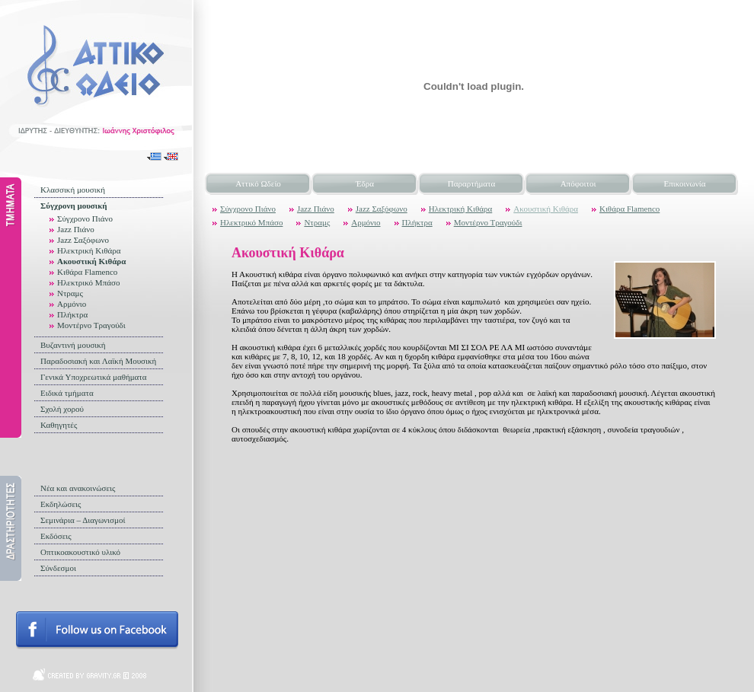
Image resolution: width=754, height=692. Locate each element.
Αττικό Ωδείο (258, 183)
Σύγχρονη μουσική (73, 205)
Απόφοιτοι (578, 183)
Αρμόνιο (71, 303)
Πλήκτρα (72, 314)
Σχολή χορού (62, 408)
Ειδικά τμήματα (67, 392)
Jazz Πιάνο (75, 229)
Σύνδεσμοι (58, 567)
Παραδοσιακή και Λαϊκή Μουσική (98, 360)
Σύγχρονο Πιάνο (85, 218)
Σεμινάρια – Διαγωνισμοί (82, 520)
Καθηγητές (58, 424)
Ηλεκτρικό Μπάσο (88, 282)
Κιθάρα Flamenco (87, 271)
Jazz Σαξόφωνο (83, 239)
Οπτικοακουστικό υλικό (80, 551)
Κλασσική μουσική (72, 189)
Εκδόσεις (56, 536)
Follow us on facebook (97, 630)
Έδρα (365, 183)
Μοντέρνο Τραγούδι (91, 325)
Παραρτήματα (471, 183)
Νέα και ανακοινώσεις (77, 488)
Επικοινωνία (685, 183)
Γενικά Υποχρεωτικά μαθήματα (93, 376)
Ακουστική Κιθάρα (91, 261)
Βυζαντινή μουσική (73, 344)
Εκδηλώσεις (60, 504)
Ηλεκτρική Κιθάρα (89, 250)
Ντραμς (70, 293)
